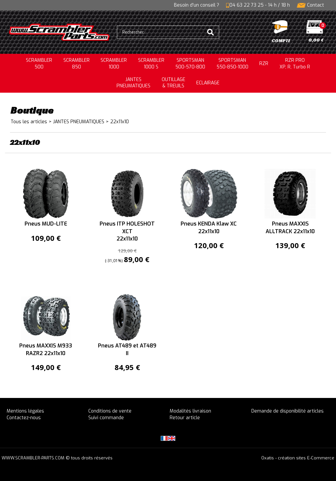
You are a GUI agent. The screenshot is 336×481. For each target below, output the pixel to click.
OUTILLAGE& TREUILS (173, 82)
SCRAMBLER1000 (114, 63)
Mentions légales (25, 411)
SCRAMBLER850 (76, 63)
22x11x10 (119, 122)
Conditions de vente (109, 411)
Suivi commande (106, 418)
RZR (263, 63)
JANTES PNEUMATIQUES (78, 122)
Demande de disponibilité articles (287, 411)
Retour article (185, 418)
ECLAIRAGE (207, 83)
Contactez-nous (24, 418)
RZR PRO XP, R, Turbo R (295, 63)
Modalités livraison (190, 411)
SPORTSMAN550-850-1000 (232, 63)
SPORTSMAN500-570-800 (190, 63)
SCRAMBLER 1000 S (151, 63)
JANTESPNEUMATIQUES (133, 82)
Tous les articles (29, 122)
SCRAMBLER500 (39, 63)
